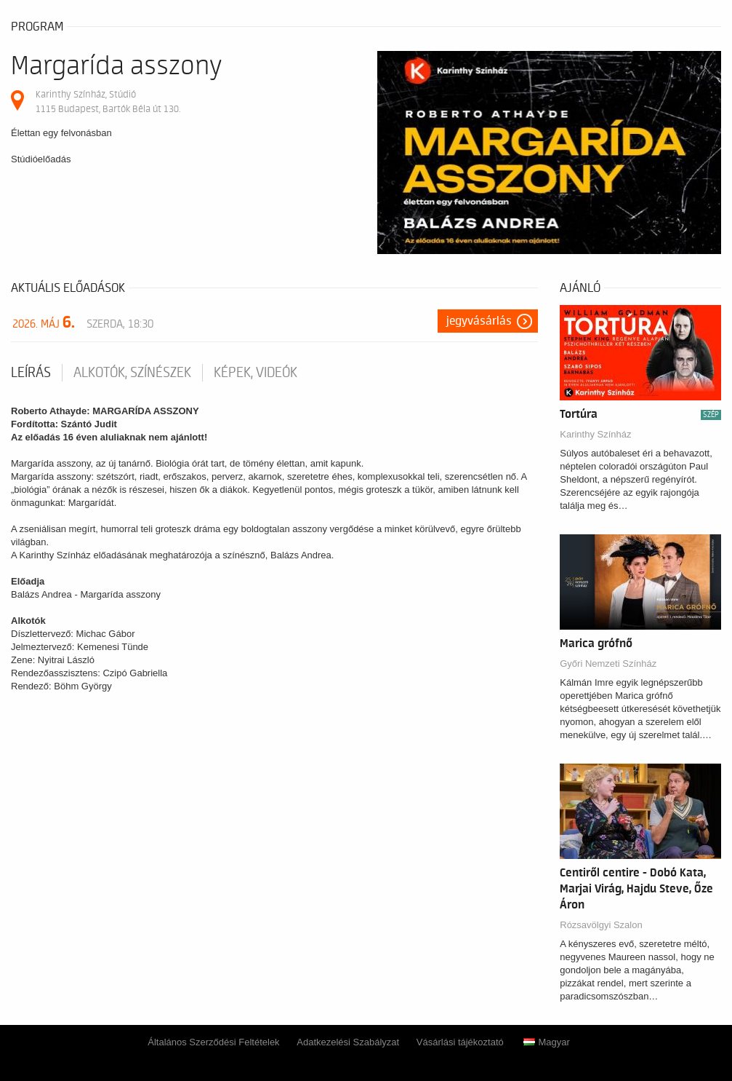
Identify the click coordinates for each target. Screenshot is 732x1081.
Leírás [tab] (31, 373)
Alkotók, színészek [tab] (132, 373)
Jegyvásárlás (479, 321)
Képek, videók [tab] (255, 373)
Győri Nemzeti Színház (608, 663)
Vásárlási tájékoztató (460, 1042)
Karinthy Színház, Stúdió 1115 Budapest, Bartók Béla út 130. (108, 101)
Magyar (546, 1042)
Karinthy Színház (595, 434)
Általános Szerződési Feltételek (213, 1042)
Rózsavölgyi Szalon (601, 924)
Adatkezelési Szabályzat (348, 1042)
